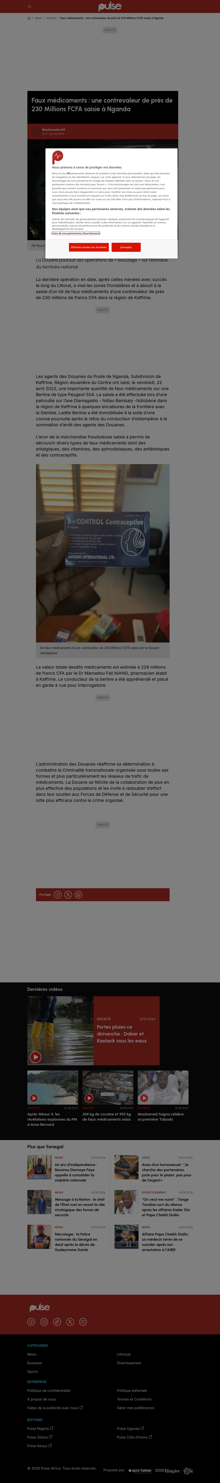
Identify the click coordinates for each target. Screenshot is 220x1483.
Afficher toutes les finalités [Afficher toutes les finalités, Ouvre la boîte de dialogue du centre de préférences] (89, 247)
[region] (111, 203)
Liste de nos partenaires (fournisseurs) (76, 233)
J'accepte (126, 247)
